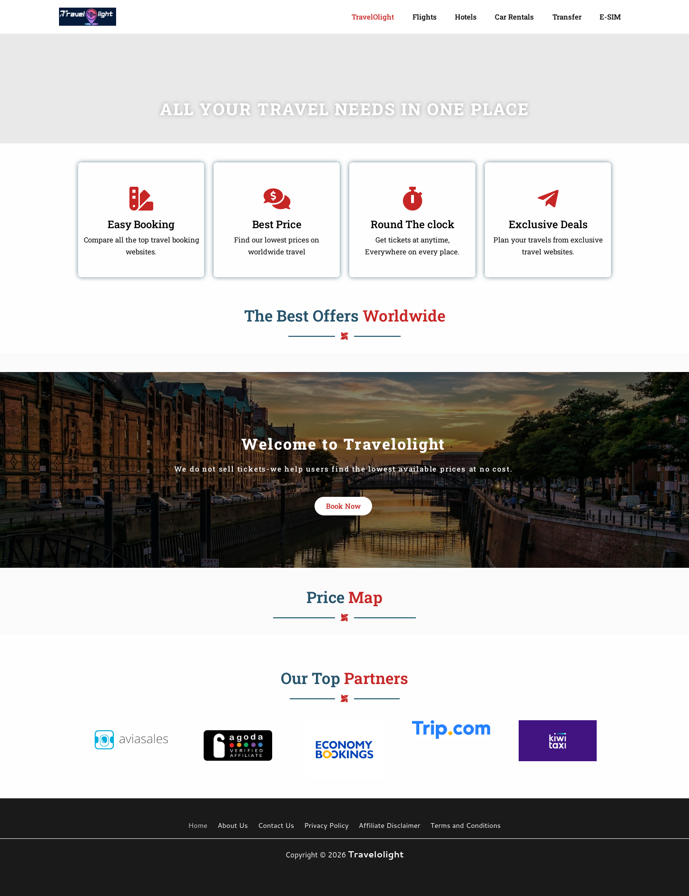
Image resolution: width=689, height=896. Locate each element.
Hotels (480, 16)
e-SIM (612, 16)
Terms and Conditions (460, 825)
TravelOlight (395, 16)
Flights (442, 16)
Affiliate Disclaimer (385, 825)
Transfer (572, 16)
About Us (234, 825)
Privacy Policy (324, 825)
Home (202, 825)
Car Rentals (524, 16)
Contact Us (276, 825)
